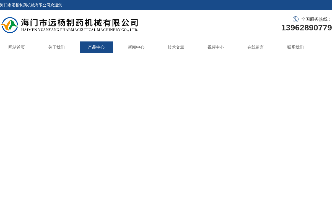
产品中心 (96, 47)
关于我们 (56, 47)
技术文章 (176, 47)
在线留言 (255, 47)
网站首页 (16, 47)
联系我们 (295, 47)
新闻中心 (136, 47)
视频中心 (216, 47)
